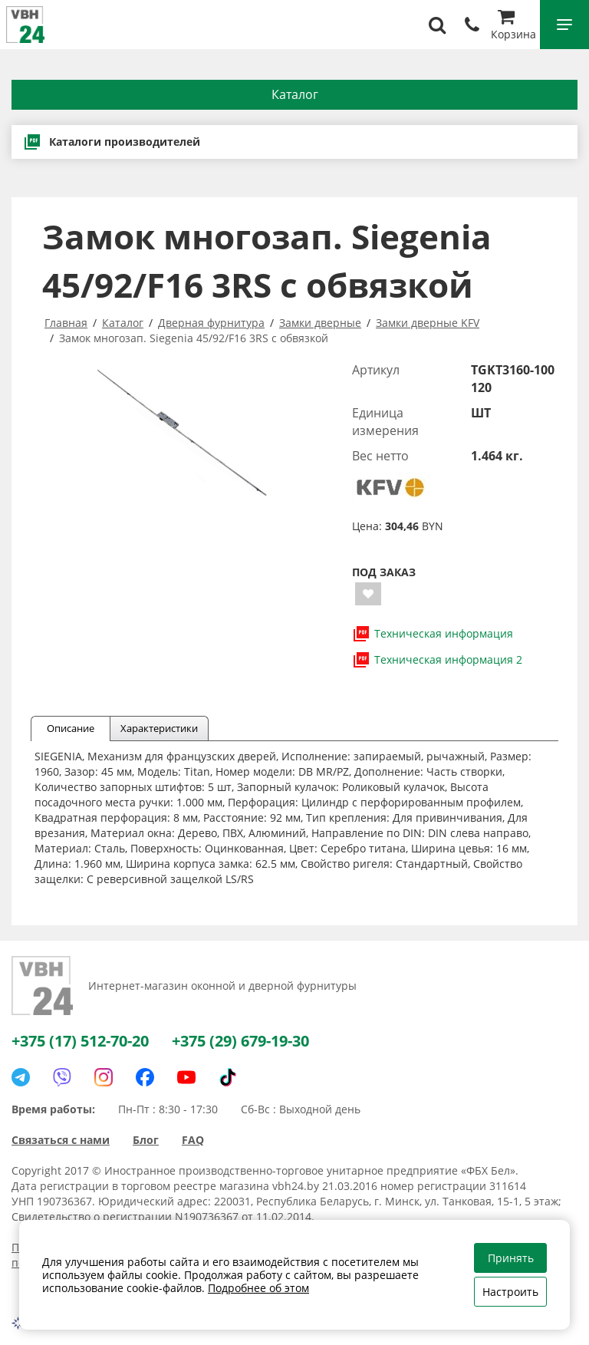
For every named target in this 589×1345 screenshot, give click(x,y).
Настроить (510, 1291)
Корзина (513, 26)
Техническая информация (432, 634)
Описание (70, 728)
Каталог (294, 94)
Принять (511, 1258)
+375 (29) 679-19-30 (240, 1040)
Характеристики (159, 728)
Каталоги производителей (111, 142)
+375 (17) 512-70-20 (80, 1040)
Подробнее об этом (258, 1288)
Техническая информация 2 (437, 660)
